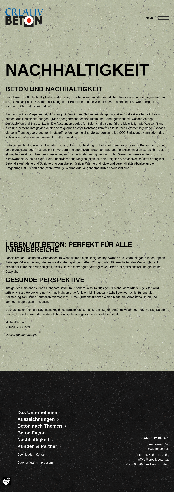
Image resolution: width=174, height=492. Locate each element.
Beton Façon (31, 432)
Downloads (24, 454)
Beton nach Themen (39, 426)
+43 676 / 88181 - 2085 (153, 455)
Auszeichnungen (36, 419)
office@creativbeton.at (153, 459)
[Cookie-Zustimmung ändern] (7, 481)
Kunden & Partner (37, 446)
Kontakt (41, 454)
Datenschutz (25, 462)
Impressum (45, 462)
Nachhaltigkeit (33, 439)
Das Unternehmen (37, 412)
